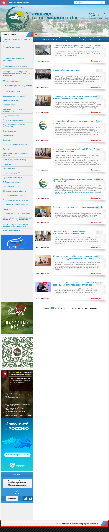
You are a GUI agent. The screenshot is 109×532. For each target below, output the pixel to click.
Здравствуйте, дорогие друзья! (66, 70)
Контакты (102, 40)
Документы (93, 40)
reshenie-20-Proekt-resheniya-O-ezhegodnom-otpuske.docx (74, 192)
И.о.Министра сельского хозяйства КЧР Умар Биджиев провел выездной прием (77, 150)
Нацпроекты (60, 40)
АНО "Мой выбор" (48, 40)
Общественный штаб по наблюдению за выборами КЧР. (78, 207)
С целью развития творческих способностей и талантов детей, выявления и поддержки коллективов (78, 284)
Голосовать (12, 499)
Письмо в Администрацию (19, 3)
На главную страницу (4, 2)
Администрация (71, 40)
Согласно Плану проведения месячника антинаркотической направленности (70, 233)
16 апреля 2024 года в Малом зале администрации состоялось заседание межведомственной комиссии (76, 257)
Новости (37, 40)
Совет (79, 40)
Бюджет (85, 40)
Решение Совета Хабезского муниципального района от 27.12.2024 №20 (78, 180)
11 (86, 308)
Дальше (93, 308)
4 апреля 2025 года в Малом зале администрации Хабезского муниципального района (75, 97)
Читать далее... (96, 61)
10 (79, 308)
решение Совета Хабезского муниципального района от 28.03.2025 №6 (78, 122)
